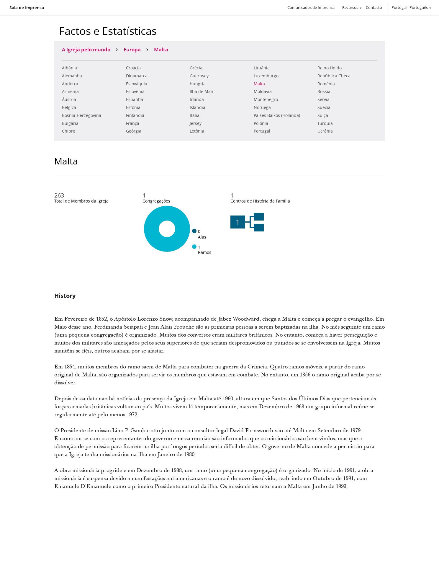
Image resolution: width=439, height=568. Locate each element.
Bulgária (70, 123)
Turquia (325, 123)
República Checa (333, 76)
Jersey (196, 123)
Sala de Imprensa (26, 8)
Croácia (133, 68)
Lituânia (262, 68)
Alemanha (72, 76)
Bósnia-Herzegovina (81, 115)
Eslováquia (136, 84)
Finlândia (135, 115)
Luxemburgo (266, 76)
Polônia (261, 123)
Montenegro (266, 99)
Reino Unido (329, 68)
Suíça (322, 115)
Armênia (70, 91)
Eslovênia (135, 91)
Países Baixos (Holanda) (277, 115)
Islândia (197, 107)
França (132, 123)
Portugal (262, 131)
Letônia (197, 131)
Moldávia (263, 91)
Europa (132, 49)
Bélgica (69, 107)
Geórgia (133, 131)
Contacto (374, 7)
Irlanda (197, 99)
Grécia (196, 68)
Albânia (69, 68)
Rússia (323, 91)
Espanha (134, 99)
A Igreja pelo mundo (86, 49)
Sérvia (323, 99)
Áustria (69, 99)
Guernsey (199, 76)
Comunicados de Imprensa (311, 7)
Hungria (198, 84)
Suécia (323, 107)
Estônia (133, 107)
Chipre (68, 131)
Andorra (70, 84)
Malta (259, 84)
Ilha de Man (201, 91)
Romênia (326, 84)
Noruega (262, 107)
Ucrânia (325, 131)
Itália (194, 115)
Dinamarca (137, 76)
